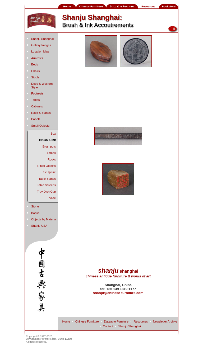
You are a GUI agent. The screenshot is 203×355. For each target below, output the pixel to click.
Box (53, 133)
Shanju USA (39, 225)
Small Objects (40, 125)
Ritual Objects (46, 165)
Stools (35, 77)
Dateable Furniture (116, 321)
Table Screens (46, 185)
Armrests (37, 58)
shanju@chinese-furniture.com (118, 293)
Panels (35, 119)
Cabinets (37, 106)
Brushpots (49, 146)
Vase (52, 198)
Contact (108, 326)
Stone (35, 206)
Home (66, 321)
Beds (34, 64)
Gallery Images (41, 45)
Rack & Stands (41, 112)
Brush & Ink (47, 139)
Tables (35, 99)
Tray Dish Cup (46, 191)
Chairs (35, 71)
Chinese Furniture (87, 321)
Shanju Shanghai (42, 38)
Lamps (51, 152)
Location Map (40, 51)
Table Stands (47, 178)
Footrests (37, 93)
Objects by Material (44, 219)
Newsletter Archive (165, 321)
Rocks (52, 159)
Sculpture (49, 172)
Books (35, 213)
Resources (141, 321)
